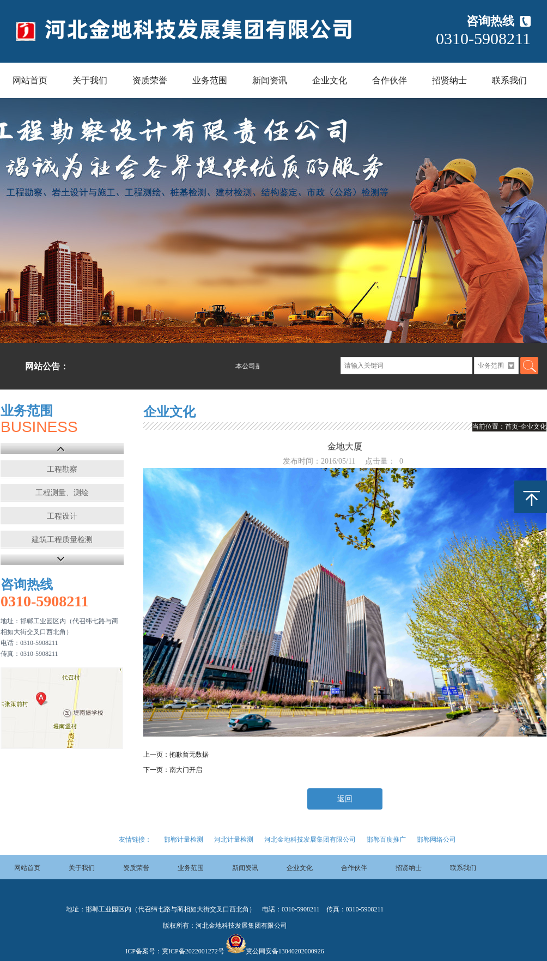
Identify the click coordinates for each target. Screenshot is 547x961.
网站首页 (30, 80)
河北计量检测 (233, 839)
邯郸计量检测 (183, 839)
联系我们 (509, 80)
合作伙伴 (389, 80)
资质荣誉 (149, 80)
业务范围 (209, 80)
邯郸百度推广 (386, 839)
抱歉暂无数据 (189, 754)
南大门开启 (185, 770)
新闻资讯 (269, 80)
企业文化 (329, 80)
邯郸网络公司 (436, 839)
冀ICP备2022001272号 (193, 951)
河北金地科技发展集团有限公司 (310, 839)
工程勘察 (62, 469)
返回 (344, 799)
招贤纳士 (449, 80)
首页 (511, 426)
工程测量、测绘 (62, 493)
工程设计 (62, 516)
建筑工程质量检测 (62, 540)
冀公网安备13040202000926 (285, 951)
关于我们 (89, 80)
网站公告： (47, 366)
